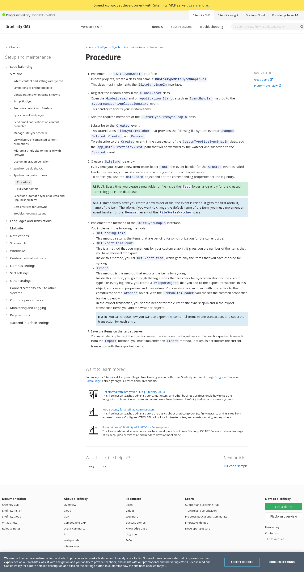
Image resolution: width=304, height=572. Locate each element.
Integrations (71, 530)
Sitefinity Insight (228, 15)
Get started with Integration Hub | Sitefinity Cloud (133, 375)
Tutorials (156, 26)
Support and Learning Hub (202, 488)
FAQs (129, 524)
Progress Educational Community (206, 500)
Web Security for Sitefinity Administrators (128, 393)
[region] (152, 562)
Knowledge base (285, 15)
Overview (70, 488)
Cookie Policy (13, 566)
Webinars (132, 500)
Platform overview (267, 85)
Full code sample (236, 449)
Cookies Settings (282, 562)
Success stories (136, 506)
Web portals (71, 524)
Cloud (67, 494)
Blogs (129, 488)
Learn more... (199, 5)
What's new (9, 506)
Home (89, 47)
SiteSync (102, 47)
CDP (66, 500)
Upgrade (131, 518)
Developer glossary (197, 512)
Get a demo (263, 79)
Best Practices (181, 26)
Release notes (11, 512)
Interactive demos (196, 506)
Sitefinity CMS (201, 15)
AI (65, 518)
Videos (130, 494)
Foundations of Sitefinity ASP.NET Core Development (135, 411)
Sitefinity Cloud (255, 15)
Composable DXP (75, 506)
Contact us (272, 517)
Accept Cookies (242, 562)
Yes (91, 450)
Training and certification (201, 494)
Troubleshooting (211, 26)
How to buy (272, 511)
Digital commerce (74, 512)
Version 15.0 (92, 26)
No (104, 450)
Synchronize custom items (128, 47)
